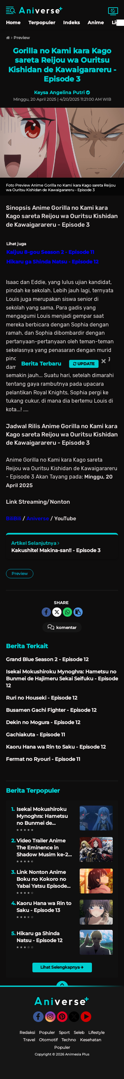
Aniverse (37, 518)
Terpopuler (41, 23)
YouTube (91, 1019)
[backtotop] (62, 987)
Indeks (71, 23)
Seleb (79, 1032)
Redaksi (27, 1032)
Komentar (62, 627)
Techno (69, 1039)
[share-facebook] (46, 612)
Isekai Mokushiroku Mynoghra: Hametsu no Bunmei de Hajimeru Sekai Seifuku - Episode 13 (42, 816)
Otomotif (48, 1039)
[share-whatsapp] (67, 612)
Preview (20, 573)
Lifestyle (96, 1032)
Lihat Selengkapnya (62, 967)
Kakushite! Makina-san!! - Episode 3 (56, 550)
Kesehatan (90, 1039)
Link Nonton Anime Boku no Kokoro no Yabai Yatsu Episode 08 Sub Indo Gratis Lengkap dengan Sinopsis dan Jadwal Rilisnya (42, 879)
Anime (96, 23)
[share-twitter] (57, 612)
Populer (47, 1032)
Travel (29, 1039)
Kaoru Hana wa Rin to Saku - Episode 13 (44, 906)
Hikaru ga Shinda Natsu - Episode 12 (39, 936)
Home (13, 23)
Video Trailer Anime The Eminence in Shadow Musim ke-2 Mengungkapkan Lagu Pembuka (45, 847)
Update (84, 363)
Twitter (77, 1019)
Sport (64, 1032)
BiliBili (13, 518)
